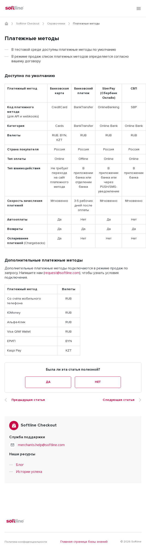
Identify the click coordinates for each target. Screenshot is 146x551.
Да (48, 382)
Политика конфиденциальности (26, 542)
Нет (98, 382)
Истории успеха (29, 472)
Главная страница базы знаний (84, 541)
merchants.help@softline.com (41, 445)
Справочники (56, 23)
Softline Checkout (27, 23)
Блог (20, 465)
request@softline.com (61, 273)
